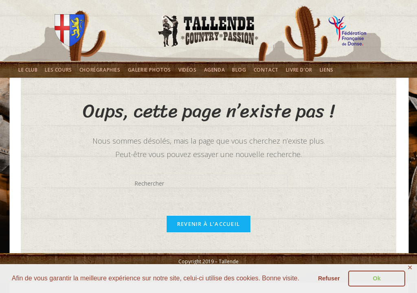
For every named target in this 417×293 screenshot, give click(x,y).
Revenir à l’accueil (208, 224)
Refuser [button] (329, 278)
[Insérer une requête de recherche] (208, 183)
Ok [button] (377, 278)
